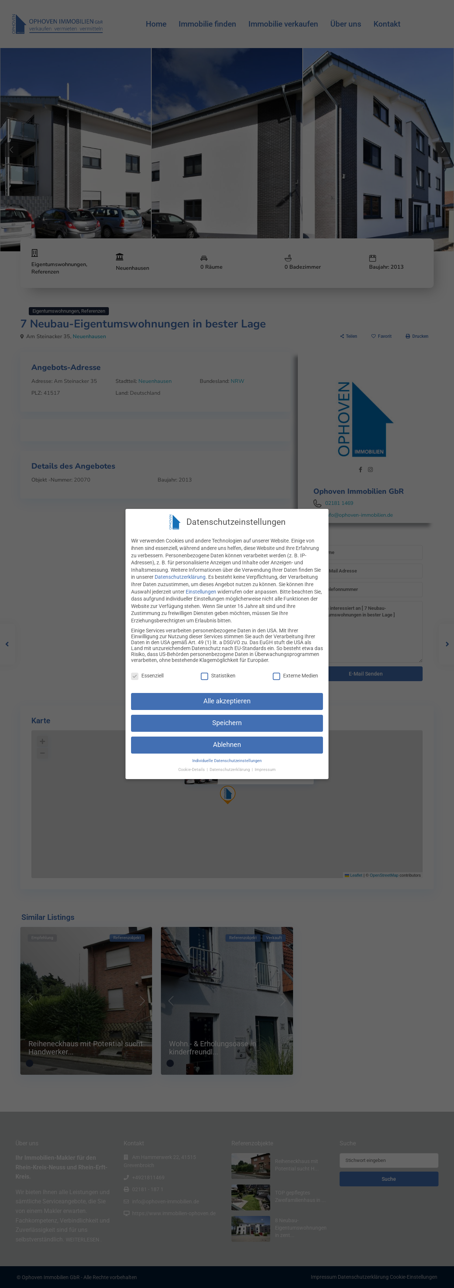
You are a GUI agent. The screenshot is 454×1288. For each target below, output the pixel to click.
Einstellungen (201, 592)
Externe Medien (295, 676)
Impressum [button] (265, 769)
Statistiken (218, 676)
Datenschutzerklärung (180, 577)
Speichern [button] (227, 723)
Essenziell (147, 676)
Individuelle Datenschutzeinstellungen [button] (227, 760)
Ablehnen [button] (227, 744)
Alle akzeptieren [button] (227, 701)
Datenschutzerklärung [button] (230, 769)
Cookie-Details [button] (192, 769)
